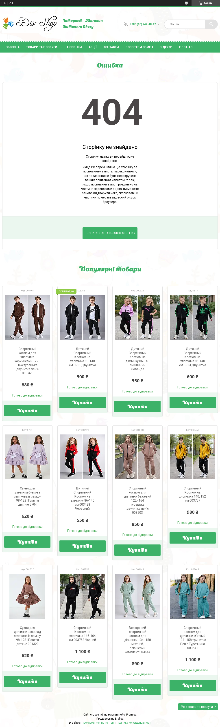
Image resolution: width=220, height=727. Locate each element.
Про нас (185, 47)
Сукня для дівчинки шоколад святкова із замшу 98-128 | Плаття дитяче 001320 (27, 636)
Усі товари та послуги (197, 707)
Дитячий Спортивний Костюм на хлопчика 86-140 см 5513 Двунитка (192, 357)
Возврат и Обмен (139, 47)
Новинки (74, 47)
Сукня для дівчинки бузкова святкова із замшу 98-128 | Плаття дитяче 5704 (27, 496)
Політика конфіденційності (134, 722)
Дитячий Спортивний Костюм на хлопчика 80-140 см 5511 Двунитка (82, 357)
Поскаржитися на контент (98, 722)
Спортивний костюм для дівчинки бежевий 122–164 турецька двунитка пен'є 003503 (137, 500)
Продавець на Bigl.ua (110, 718)
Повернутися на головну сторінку (110, 233)
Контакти (111, 47)
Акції (93, 47)
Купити (27, 411)
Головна (13, 47)
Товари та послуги (41, 47)
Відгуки (166, 47)
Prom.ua (131, 714)
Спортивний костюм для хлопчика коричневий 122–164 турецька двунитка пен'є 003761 (27, 361)
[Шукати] (211, 24)
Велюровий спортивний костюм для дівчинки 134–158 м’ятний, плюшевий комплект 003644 (137, 640)
